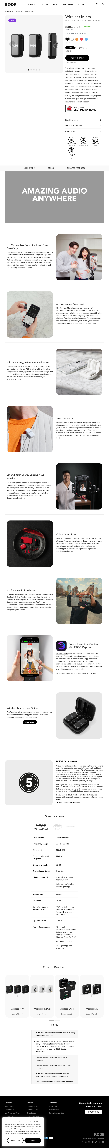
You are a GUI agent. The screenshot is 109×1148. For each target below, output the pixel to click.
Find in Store (71, 62)
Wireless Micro (28, 11)
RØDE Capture (62, 654)
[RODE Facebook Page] (82, 1142)
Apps (55, 4)
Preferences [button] (15, 1140)
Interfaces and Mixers (12, 1113)
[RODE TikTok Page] (96, 1142)
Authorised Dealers (33, 1116)
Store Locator (32, 1113)
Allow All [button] (33, 1140)
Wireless (18, 11)
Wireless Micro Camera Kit (17, 485)
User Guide (29, 722)
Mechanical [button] (71, 827)
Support (81, 4)
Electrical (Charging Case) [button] (57, 827)
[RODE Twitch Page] (99, 1142)
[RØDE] (13, 4)
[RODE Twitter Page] (86, 1142)
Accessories (9, 1116)
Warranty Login (32, 1110)
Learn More (41, 1014)
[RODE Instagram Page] (89, 1142)
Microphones (9, 11)
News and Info (54, 1110)
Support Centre (32, 1106)
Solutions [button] (44, 4)
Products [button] (31, 4)
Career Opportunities (56, 1113)
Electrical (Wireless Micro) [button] (41, 827)
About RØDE (53, 1106)
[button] (97, 4)
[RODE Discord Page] (103, 1142)
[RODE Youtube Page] (93, 1142)
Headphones (9, 1110)
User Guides (68, 4)
